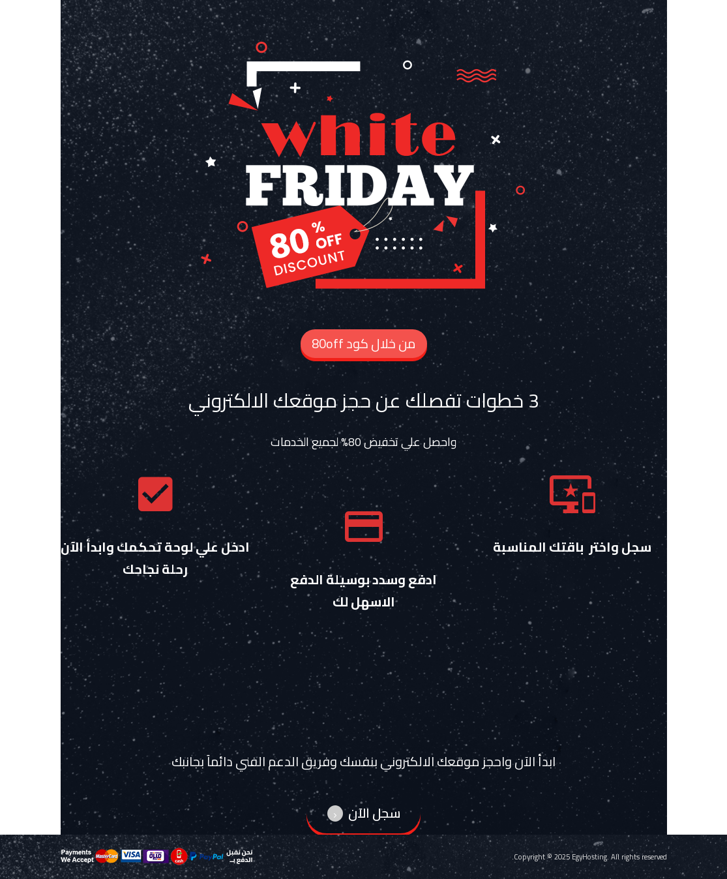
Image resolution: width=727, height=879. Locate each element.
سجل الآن (363, 813)
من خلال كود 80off (364, 343)
